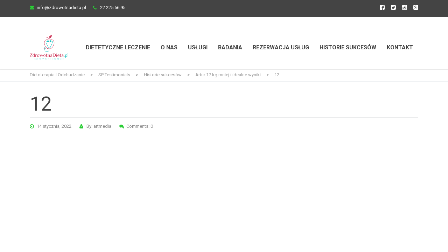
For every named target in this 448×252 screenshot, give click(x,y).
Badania (230, 47)
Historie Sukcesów (348, 47)
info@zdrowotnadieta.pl (61, 7)
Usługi (198, 47)
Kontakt (400, 47)
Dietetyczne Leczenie (118, 47)
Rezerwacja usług (281, 47)
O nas (169, 47)
